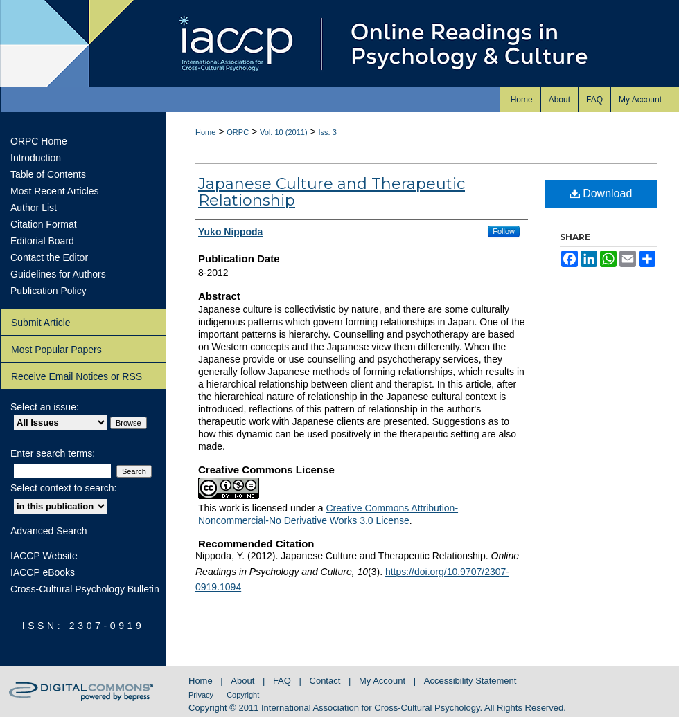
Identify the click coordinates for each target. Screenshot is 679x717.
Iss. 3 (328, 132)
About (244, 680)
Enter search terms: (52, 453)
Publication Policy (48, 290)
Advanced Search (48, 530)
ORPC (238, 132)
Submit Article (41, 322)
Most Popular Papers (56, 349)
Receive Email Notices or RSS (76, 376)
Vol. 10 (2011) (284, 132)
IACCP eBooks (42, 572)
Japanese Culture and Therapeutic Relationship (331, 192)
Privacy (201, 695)
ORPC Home (38, 141)
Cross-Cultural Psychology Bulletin (84, 589)
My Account (383, 680)
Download (601, 193)
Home (205, 132)
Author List (33, 207)
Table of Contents (48, 174)
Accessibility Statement (470, 680)
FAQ (283, 680)
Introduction (35, 157)
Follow (504, 231)
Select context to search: (63, 487)
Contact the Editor (49, 257)
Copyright (243, 695)
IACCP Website (44, 555)
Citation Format (43, 224)
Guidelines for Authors (58, 274)
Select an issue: (44, 406)
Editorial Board (42, 240)
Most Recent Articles (54, 191)
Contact (326, 680)
